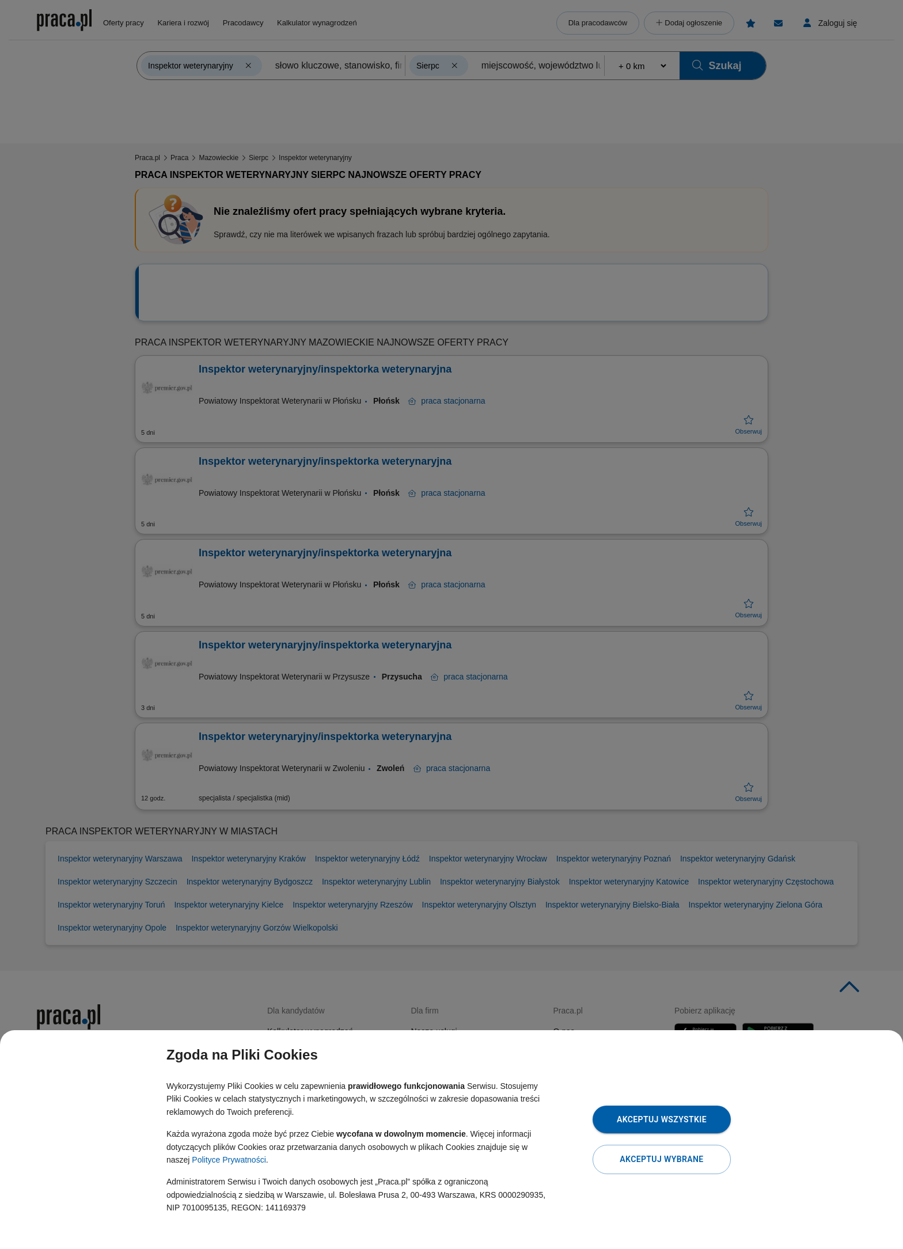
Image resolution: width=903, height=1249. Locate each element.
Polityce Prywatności (228, 1159)
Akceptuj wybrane (661, 1159)
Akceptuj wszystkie (662, 1119)
